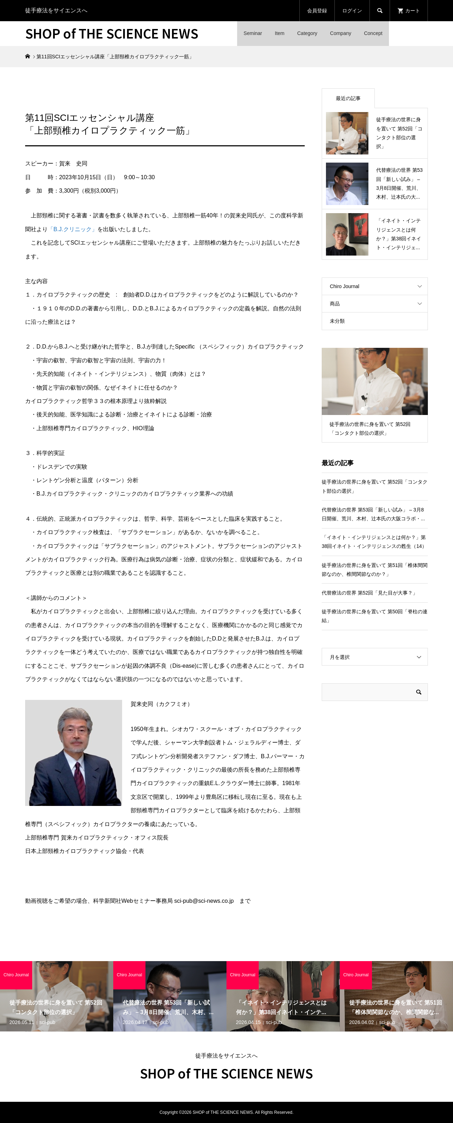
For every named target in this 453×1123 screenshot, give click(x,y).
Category (307, 33)
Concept (373, 33)
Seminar (252, 33)
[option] (375, 395)
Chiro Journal (344, 286)
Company (340, 33)
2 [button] (368, 408)
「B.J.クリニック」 (72, 229)
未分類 (337, 321)
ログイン (352, 10)
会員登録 (317, 10)
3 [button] (374, 408)
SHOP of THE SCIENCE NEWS (111, 33)
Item (280, 33)
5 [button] (386, 408)
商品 (335, 303)
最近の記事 (348, 98)
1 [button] (362, 408)
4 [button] (380, 408)
